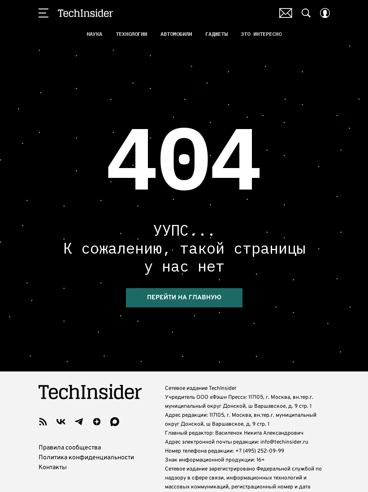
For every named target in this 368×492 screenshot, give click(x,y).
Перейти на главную (184, 284)
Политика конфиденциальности (86, 444)
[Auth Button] (325, 13)
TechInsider (85, 13)
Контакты (53, 453)
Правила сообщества (70, 434)
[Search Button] (306, 13)
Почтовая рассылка (285, 13)
